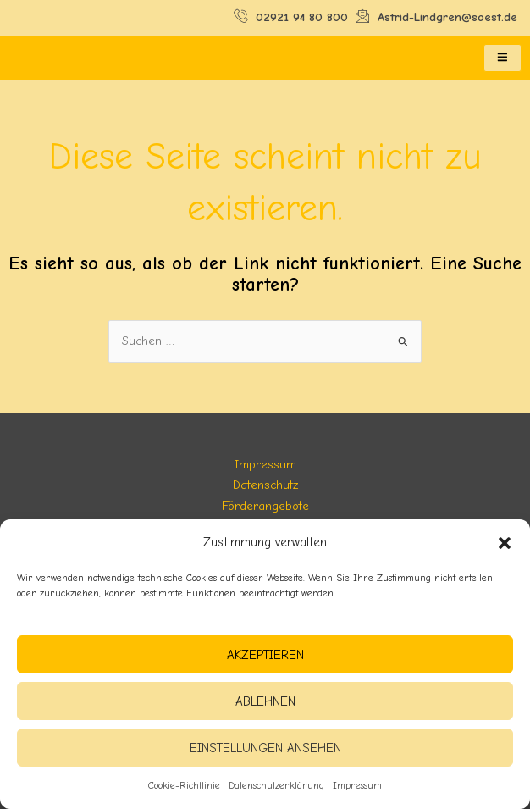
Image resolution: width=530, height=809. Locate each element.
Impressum (357, 785)
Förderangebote (265, 506)
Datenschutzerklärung (276, 785)
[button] (504, 543)
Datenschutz (265, 485)
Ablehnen (265, 701)
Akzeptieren (265, 654)
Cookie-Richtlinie (184, 785)
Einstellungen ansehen (265, 748)
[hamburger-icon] (502, 58)
